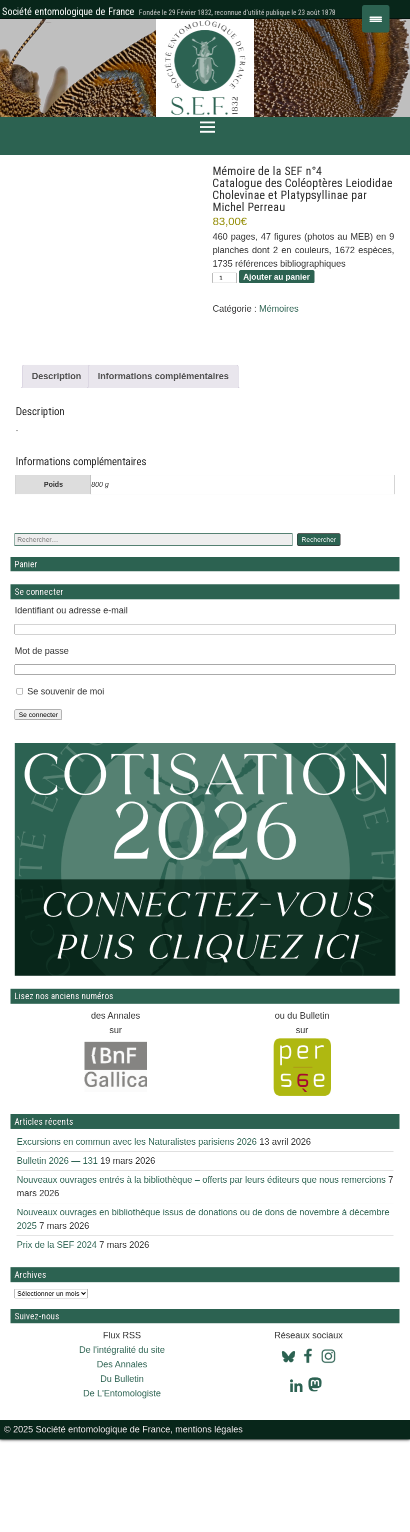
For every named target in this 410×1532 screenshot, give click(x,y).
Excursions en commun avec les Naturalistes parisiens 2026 (136, 1234)
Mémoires (278, 309)
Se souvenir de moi (65, 784)
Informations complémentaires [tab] (163, 469)
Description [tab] (56, 469)
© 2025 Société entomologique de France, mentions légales (123, 1522)
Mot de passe (41, 743)
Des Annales (122, 1457)
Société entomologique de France (68, 12)
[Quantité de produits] (224, 278)
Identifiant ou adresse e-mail (71, 703)
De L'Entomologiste (122, 1486)
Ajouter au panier (277, 276)
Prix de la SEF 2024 (56, 1337)
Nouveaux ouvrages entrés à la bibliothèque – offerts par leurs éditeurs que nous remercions (201, 1272)
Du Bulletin (122, 1471)
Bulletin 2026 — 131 (57, 1253)
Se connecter (38, 807)
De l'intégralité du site (122, 1442)
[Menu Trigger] (376, 19)
